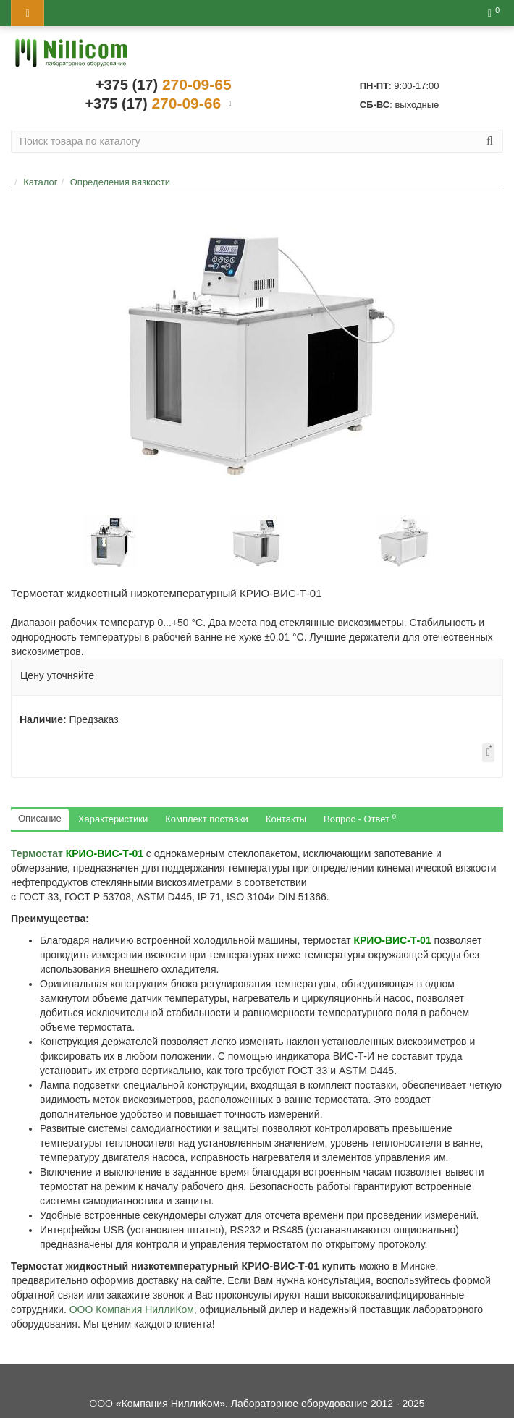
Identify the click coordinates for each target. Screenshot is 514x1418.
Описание (40, 818)
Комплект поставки (206, 819)
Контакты (286, 819)
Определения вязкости (120, 182)
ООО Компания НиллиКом (131, 1309)
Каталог (40, 182)
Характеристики (113, 819)
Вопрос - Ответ (360, 818)
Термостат (77, 853)
